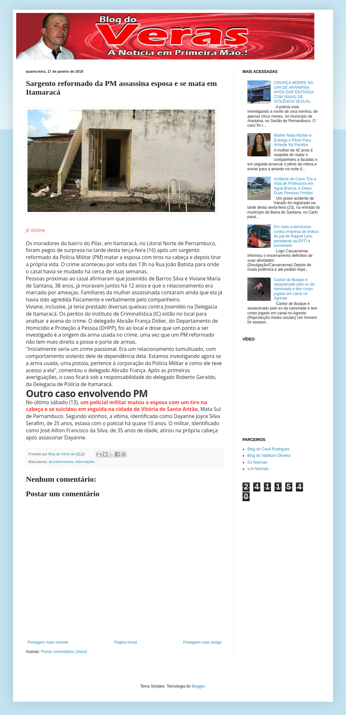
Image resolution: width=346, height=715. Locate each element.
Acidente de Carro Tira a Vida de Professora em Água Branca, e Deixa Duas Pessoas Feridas (295, 186)
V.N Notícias (258, 469)
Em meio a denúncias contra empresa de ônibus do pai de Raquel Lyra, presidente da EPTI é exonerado (296, 236)
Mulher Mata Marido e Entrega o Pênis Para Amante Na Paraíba (293, 140)
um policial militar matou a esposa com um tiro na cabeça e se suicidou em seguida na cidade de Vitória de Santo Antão (116, 406)
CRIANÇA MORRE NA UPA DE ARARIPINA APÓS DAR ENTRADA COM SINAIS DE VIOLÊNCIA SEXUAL (293, 92)
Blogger (198, 686)
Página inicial (125, 642)
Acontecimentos (61, 462)
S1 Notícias (257, 462)
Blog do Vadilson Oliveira (268, 455)
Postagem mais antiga (202, 642)
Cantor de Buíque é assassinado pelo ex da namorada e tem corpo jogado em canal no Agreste (294, 289)
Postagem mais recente (47, 642)
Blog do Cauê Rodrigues (268, 449)
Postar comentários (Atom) (64, 651)
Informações (84, 462)
